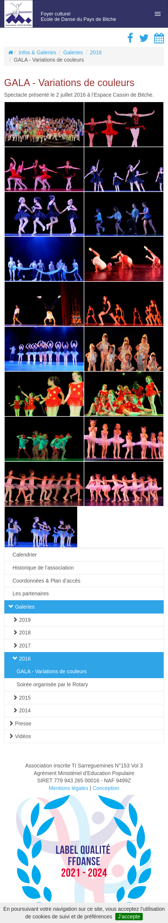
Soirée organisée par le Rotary (52, 684)
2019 (22, 620)
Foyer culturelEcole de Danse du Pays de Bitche (78, 16)
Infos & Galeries (37, 52)
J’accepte (129, 916)
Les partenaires (31, 593)
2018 (22, 633)
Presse (19, 723)
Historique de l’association (43, 568)
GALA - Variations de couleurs (52, 671)
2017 (22, 646)
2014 (22, 710)
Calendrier (25, 555)
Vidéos (19, 736)
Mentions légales (68, 788)
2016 (96, 52)
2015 (22, 698)
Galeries (73, 52)
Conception (106, 788)
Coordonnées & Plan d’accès (46, 581)
